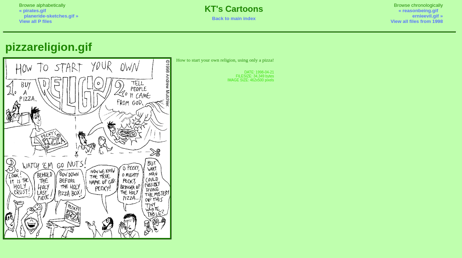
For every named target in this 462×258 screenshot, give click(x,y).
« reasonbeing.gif (418, 10)
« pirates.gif (32, 10)
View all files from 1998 (417, 21)
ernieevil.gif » (427, 16)
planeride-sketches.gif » (51, 16)
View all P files (35, 21)
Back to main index (233, 18)
